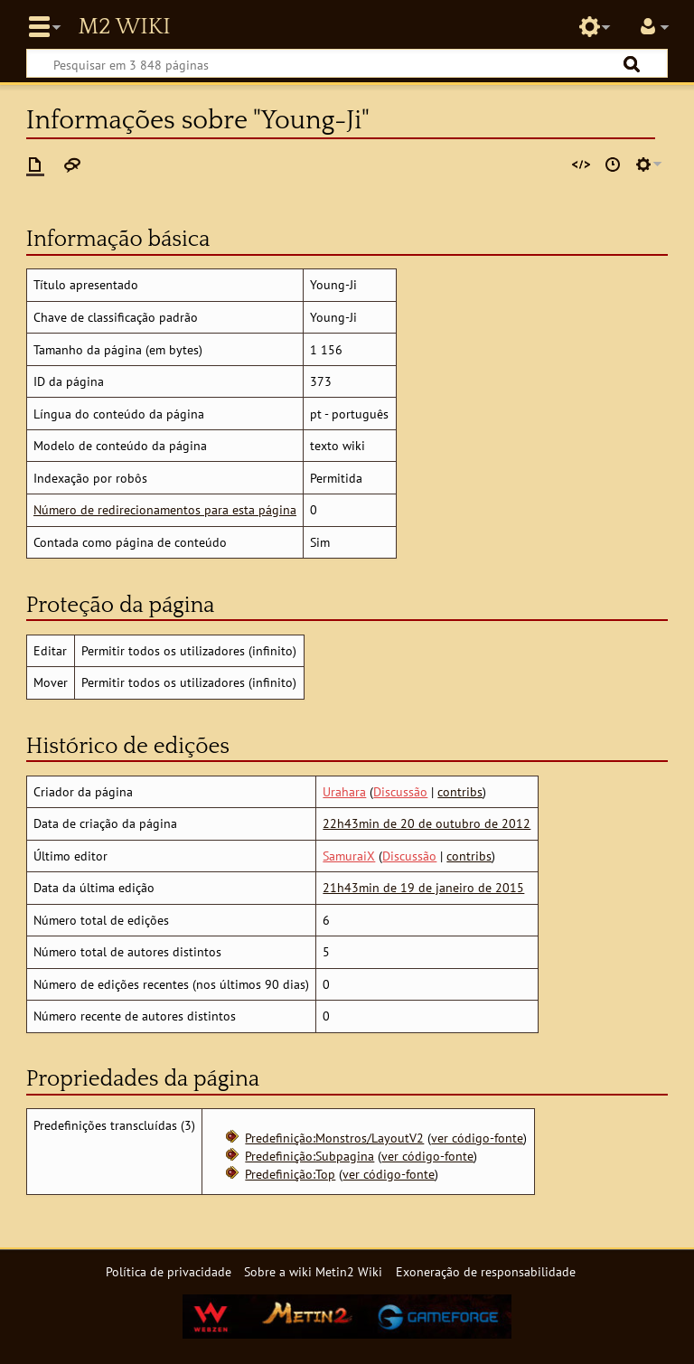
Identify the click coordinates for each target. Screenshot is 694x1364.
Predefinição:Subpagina (309, 1155)
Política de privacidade (168, 1271)
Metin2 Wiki (124, 27)
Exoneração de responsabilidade (486, 1271)
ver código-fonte (477, 1137)
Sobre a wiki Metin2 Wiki (313, 1271)
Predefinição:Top (290, 1173)
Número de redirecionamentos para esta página (164, 509)
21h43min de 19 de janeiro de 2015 (423, 887)
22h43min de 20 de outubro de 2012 (426, 823)
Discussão (400, 791)
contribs (460, 791)
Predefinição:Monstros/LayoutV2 (334, 1137)
